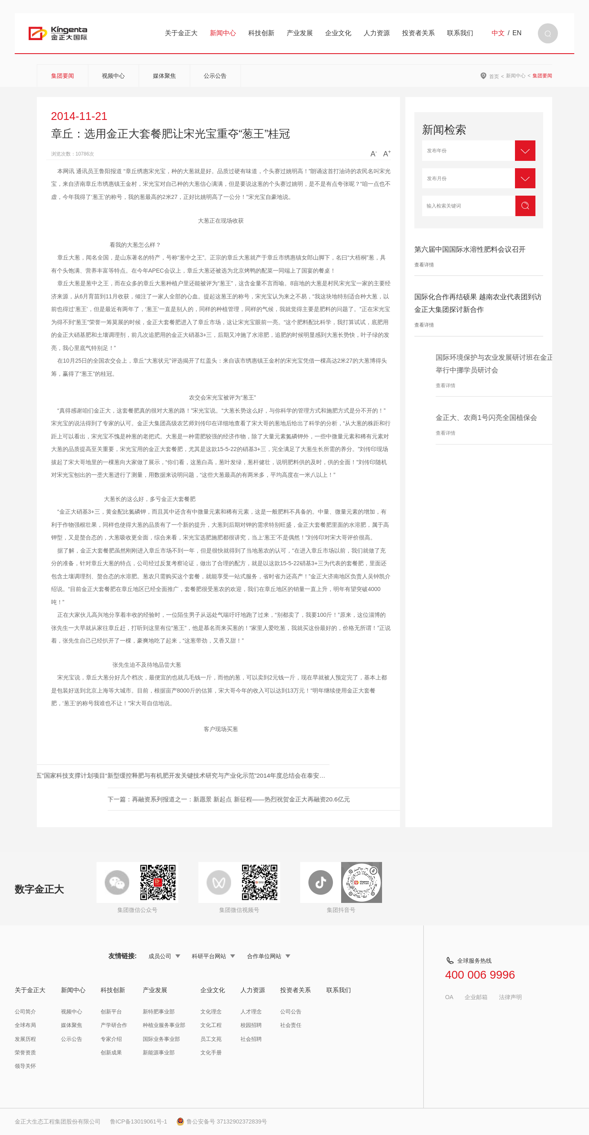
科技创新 (261, 32)
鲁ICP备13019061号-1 (138, 1121)
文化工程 (211, 1025)
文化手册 (211, 1052)
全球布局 (25, 1025)
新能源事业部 (159, 1052)
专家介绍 (111, 1039)
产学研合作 (114, 1025)
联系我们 (460, 32)
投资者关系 (418, 32)
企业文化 (338, 32)
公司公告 (290, 1012)
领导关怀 (25, 1066)
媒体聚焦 (164, 75)
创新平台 (111, 1012)
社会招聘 (251, 1039)
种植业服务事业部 (164, 1025)
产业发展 (300, 32)
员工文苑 (211, 1039)
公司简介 (25, 1012)
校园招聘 (251, 1025)
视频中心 (113, 75)
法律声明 (510, 997)
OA (449, 997)
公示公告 (215, 75)
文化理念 (211, 1012)
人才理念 (251, 1012)
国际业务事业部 (161, 1039)
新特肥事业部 (159, 1012)
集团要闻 (62, 75)
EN (517, 33)
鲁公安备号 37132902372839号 (221, 1121)
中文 (498, 33)
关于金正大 (181, 32)
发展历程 (25, 1039)
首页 (494, 76)
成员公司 (164, 956)
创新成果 (111, 1052)
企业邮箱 (476, 997)
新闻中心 (223, 32)
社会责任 (290, 1025)
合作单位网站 (268, 956)
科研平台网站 (213, 956)
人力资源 (377, 32)
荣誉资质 (25, 1052)
